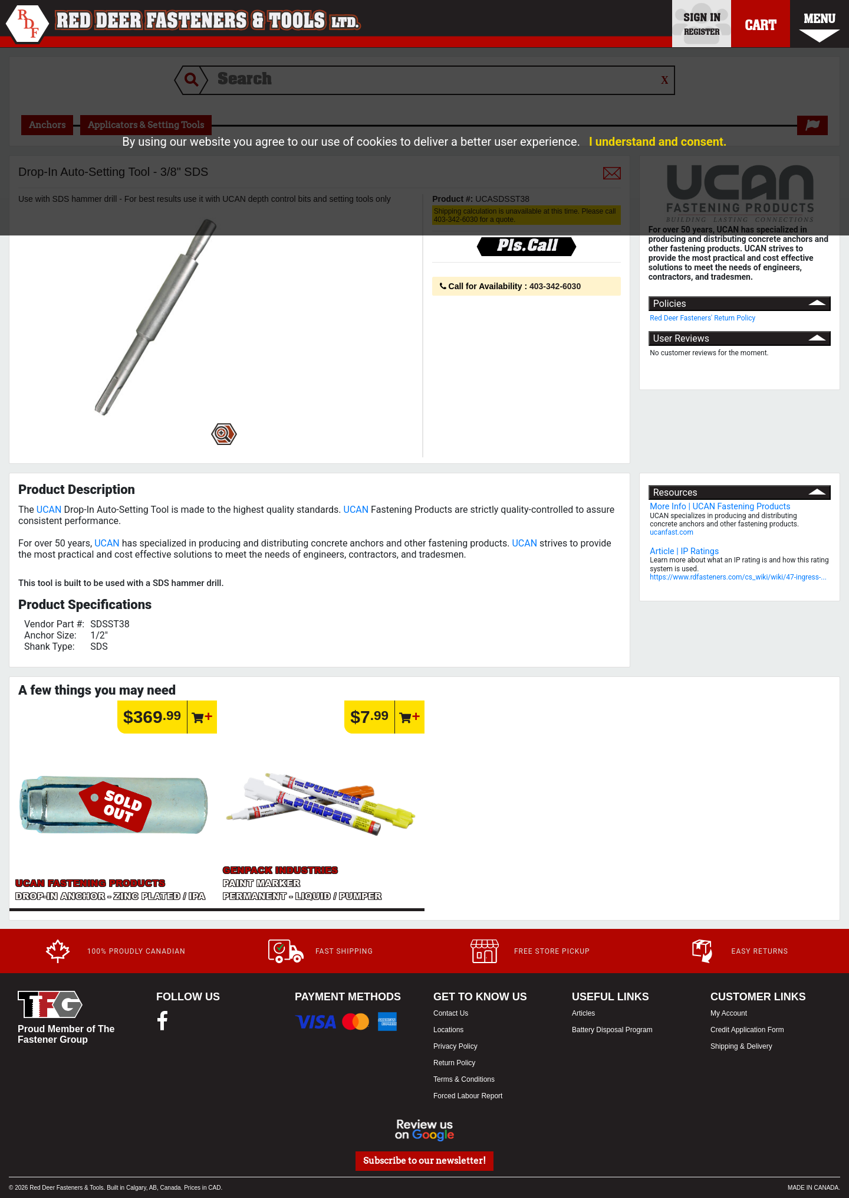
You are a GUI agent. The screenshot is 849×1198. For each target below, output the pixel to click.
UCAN (49, 509)
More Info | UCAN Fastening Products (720, 507)
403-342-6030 (555, 286)
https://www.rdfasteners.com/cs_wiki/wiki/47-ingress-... (738, 577)
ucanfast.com (671, 532)
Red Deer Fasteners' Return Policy (702, 318)
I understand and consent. (658, 142)
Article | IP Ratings (684, 551)
